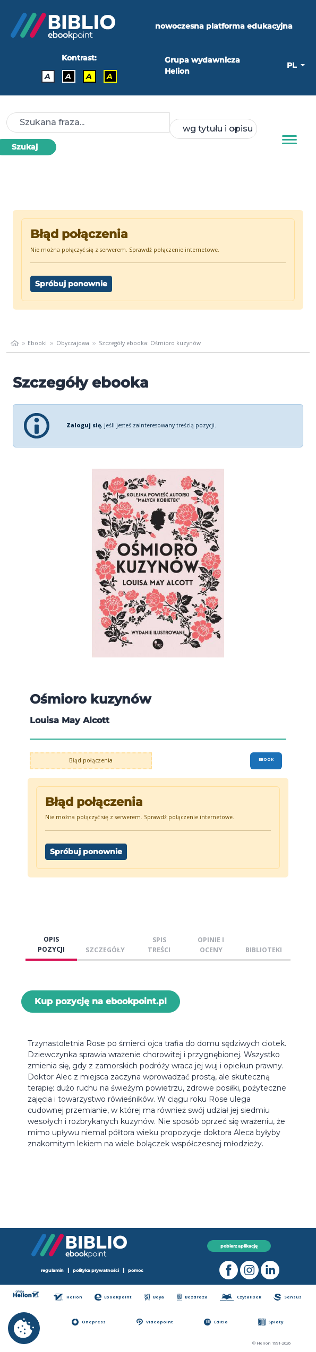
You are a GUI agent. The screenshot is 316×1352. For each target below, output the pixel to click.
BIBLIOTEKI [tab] (263, 949)
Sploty (270, 1322)
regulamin (52, 1270)
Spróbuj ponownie (71, 283)
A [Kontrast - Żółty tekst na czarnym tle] (110, 76)
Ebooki (37, 343)
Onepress (89, 1322)
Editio (216, 1322)
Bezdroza (192, 1297)
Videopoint (154, 1322)
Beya (154, 1297)
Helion (68, 1297)
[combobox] (213, 128)
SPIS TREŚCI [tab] (159, 944)
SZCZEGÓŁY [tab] (105, 949)
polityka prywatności (96, 1270)
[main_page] (15, 343)
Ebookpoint (113, 1297)
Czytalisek (240, 1297)
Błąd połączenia (91, 760)
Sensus (287, 1297)
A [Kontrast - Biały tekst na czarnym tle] (68, 76)
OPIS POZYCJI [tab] (51, 944)
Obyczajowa (72, 343)
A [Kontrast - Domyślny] (47, 76)
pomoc (135, 1270)
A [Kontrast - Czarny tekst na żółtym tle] (89, 76)
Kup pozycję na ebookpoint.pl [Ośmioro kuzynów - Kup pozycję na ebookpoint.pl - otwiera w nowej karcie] (101, 1001)
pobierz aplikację (239, 1246)
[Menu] (289, 140)
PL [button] (292, 65)
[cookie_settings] (24, 1328)
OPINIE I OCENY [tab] (211, 944)
